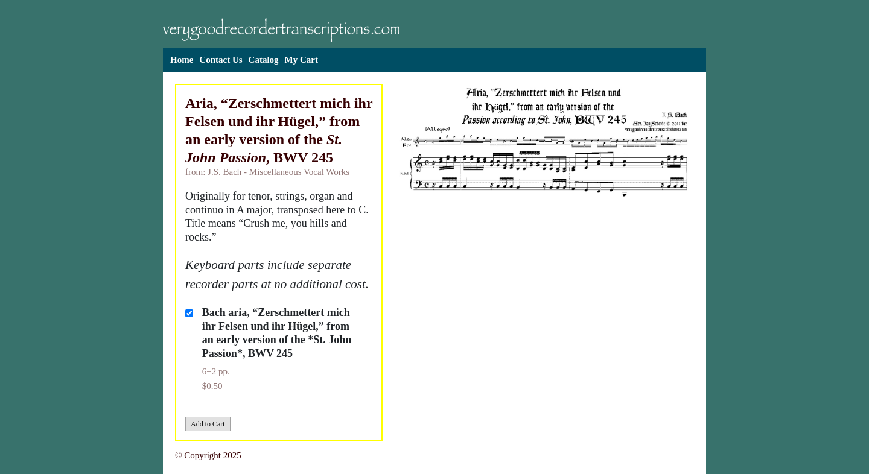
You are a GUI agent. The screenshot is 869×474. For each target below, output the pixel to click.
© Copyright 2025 (208, 455)
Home (181, 60)
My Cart (301, 60)
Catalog (264, 60)
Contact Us (220, 60)
